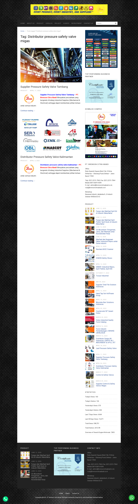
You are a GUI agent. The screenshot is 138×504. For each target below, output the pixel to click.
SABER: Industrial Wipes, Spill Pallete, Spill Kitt (105, 268)
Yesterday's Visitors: (92, 410)
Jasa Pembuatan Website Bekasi (92, 497)
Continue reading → (27, 111)
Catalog (49, 23)
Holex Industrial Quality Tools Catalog (104, 321)
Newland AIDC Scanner (104, 249)
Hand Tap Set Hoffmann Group (105, 294)
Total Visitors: (90, 428)
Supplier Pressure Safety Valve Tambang (44, 86)
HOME (22, 23)
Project (58, 23)
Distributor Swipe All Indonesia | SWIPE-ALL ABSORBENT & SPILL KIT (105, 341)
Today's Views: (90, 397)
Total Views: (89, 423)
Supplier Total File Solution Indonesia (106, 286)
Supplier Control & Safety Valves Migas (105, 385)
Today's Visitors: (90, 401)
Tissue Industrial (102, 276)
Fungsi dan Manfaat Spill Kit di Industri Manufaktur (106, 212)
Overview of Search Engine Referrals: (98, 432)
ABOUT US (30, 23)
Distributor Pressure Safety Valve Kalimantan (46, 156)
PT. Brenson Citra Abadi (54, 497)
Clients (66, 23)
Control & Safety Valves (105, 375)
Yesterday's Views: (91, 405)
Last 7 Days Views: (91, 414)
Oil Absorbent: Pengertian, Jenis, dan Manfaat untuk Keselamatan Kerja (106, 232)
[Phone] (5, 499)
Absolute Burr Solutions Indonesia (105, 303)
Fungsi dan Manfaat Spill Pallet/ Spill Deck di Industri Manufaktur (106, 222)
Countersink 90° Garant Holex (104, 312)
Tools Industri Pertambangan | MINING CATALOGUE (105, 331)
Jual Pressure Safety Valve (106, 348)
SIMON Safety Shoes (104, 258)
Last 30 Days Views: (92, 419)
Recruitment (76, 23)
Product (40, 23)
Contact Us (88, 23)
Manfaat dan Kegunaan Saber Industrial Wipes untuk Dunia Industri (107, 241)
